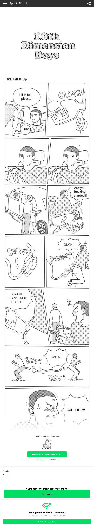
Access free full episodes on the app (47, 454)
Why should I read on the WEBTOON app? (47, 460)
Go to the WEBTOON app (47, 522)
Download (46, 494)
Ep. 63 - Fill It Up (19, 3)
